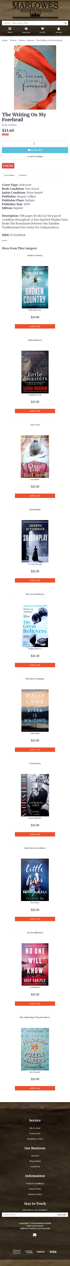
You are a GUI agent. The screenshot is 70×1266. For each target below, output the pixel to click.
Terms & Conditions (35, 1183)
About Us (35, 1156)
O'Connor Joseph (35, 564)
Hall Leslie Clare (34, 310)
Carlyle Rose (35, 987)
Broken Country (35, 255)
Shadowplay (35, 509)
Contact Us (35, 1166)
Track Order (35, 1133)
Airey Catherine (35, 818)
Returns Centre (35, 1194)
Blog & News (35, 1161)
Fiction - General (26, 40)
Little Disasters (35, 340)
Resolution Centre (35, 1139)
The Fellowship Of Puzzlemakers (35, 1017)
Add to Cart (35, 326)
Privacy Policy (35, 1189)
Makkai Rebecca (35, 649)
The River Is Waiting (35, 679)
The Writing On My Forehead (49, 40)
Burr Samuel (35, 1072)
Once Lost (35, 425)
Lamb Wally (35, 733)
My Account (35, 1128)
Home (4, 40)
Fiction (13, 40)
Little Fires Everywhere (35, 848)
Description (9, 175)
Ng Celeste (35, 903)
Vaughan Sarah (35, 395)
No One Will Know (35, 933)
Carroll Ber (35, 479)
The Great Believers (35, 594)
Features (23, 175)
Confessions (35, 763)
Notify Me (35, 150)
